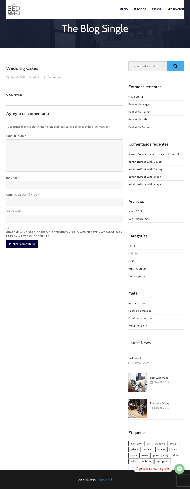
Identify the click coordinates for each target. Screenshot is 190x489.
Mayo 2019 (135, 211)
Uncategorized (138, 276)
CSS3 (131, 245)
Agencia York (105, 479)
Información (175, 13)
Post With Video (138, 119)
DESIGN (133, 253)
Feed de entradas (139, 310)
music (134, 455)
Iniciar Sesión (137, 303)
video (134, 461)
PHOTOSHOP (137, 268)
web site (147, 461)
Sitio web (13, 211)
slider (176, 455)
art (148, 443)
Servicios (140, 13)
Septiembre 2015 (139, 218)
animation (136, 443)
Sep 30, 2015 (17, 77)
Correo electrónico (22, 194)
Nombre (13, 178)
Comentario (16, 135)
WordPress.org (137, 325)
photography (160, 455)
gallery (134, 449)
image (161, 449)
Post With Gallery (139, 111)
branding (160, 443)
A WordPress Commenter (144, 154)
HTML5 (132, 261)
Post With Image (138, 104)
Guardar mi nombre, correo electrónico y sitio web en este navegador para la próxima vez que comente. (64, 234)
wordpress (162, 461)
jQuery (173, 449)
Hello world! (136, 96)
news (145, 455)
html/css (148, 449)
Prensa (156, 13)
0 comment (55, 77)
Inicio (124, 13)
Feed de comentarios (142, 318)
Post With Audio (138, 127)
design (173, 443)
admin (36, 77)
